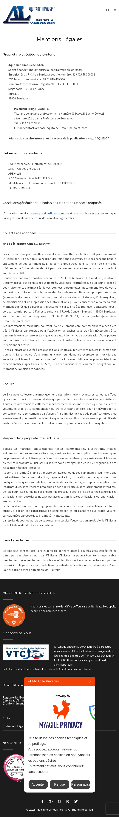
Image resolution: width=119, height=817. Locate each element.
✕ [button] (90, 682)
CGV (8, 718)
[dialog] (59, 735)
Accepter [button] (38, 784)
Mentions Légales (16, 726)
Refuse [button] (59, 784)
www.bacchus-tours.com (88, 213)
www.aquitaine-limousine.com (49, 213)
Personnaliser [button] (80, 784)
